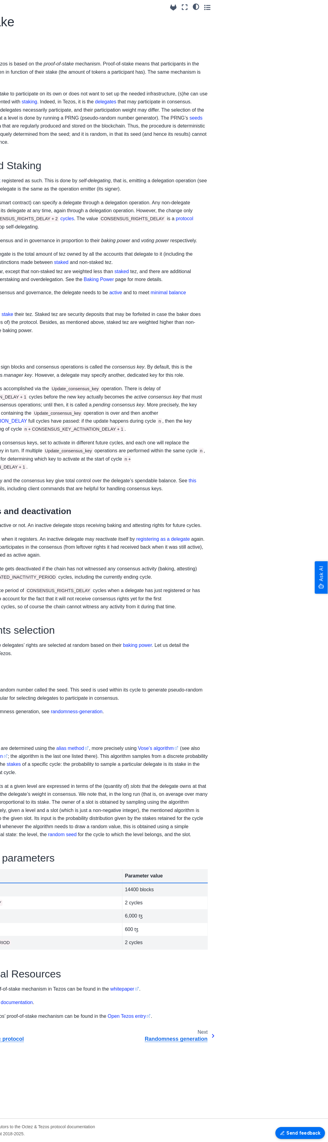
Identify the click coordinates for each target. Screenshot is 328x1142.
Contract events (33, 616)
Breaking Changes (26, 117)
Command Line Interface (32, 282)
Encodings (18, 1048)
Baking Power (31, 395)
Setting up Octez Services (33, 66)
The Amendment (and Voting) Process (39, 426)
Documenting (21, 1021)
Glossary (21, 708)
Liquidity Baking (33, 526)
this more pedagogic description (173, 820)
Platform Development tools (29, 1035)
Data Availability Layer (29, 253)
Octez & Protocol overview (34, 27)
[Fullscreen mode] (295, 7)
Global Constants (34, 536)
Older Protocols (23, 940)
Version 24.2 (20, 859)
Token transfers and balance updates (37, 566)
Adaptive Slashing (35, 689)
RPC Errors (19, 804)
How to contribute (25, 965)
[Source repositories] (283, 7)
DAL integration (33, 698)
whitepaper (264, 1061)
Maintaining (19, 1012)
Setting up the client (27, 142)
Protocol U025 (22, 920)
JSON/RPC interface (28, 794)
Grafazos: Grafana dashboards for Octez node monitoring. (29, 1108)
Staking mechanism (37, 679)
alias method (212, 812)
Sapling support (33, 516)
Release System (24, 839)
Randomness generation (31, 382)
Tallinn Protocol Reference (24, 321)
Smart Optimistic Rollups (34, 593)
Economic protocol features (31, 338)
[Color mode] (306, 6)
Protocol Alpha (22, 930)
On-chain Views (33, 497)
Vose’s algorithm (93, 820)
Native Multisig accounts (32, 460)
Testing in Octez (23, 1002)
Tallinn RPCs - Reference (27, 731)
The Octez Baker (24, 243)
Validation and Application (31, 646)
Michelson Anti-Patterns (33, 549)
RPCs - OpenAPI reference (34, 814)
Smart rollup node (25, 263)
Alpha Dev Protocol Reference (27, 765)
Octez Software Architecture (23, 220)
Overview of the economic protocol (36, 355)
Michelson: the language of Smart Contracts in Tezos (36, 480)
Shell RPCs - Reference (31, 292)
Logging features (24, 181)
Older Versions (22, 868)
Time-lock (27, 506)
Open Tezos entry (268, 1089)
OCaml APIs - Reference (32, 1075)
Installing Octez (23, 37)
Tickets (25, 660)
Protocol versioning (26, 901)
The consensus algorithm (33, 408)
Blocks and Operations (28, 629)
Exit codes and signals (30, 191)
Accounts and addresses (31, 442)
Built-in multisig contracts (32, 162)
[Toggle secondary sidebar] (317, 7)
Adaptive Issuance (36, 669)
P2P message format (28, 272)
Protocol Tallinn (23, 911)
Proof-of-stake (33, 368)
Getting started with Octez (33, 46)
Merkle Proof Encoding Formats (26, 1062)
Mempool (27, 579)
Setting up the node (27, 152)
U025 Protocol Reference (22, 748)
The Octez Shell (23, 234)
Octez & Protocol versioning (24, 104)
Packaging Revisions (28, 849)
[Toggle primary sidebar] (76, 7)
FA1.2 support (21, 171)
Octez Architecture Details (26, 989)
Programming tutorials (29, 975)
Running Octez (22, 56)
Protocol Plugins (34, 606)
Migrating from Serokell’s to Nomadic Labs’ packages (32, 83)
